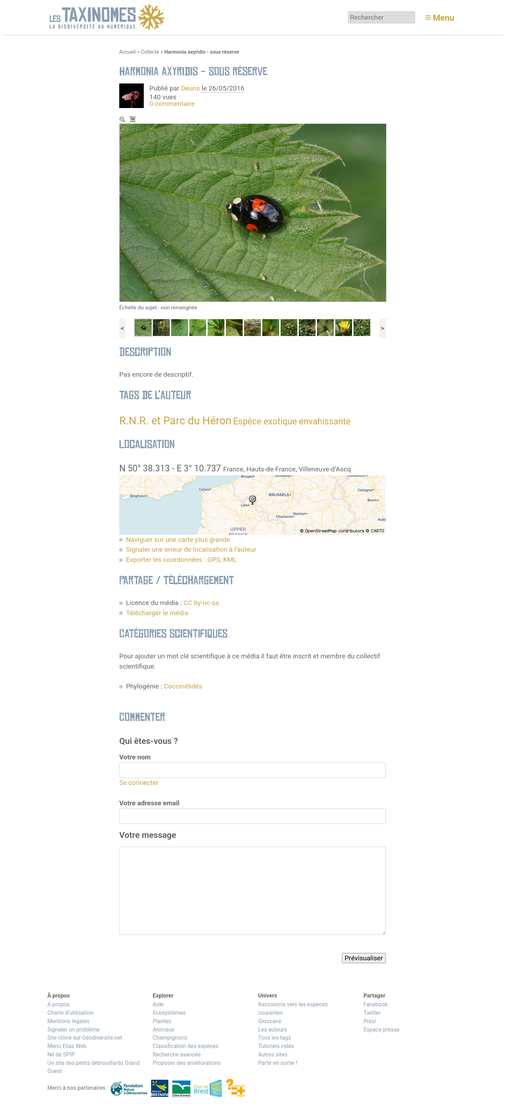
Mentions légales (68, 1021)
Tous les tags (274, 1037)
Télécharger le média (133, 119)
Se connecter (139, 783)
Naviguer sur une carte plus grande (178, 540)
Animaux (163, 1029)
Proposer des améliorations (187, 1063)
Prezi (369, 1021)
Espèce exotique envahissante (292, 421)
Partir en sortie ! (277, 1063)
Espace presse (381, 1029)
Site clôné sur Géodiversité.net (84, 1037)
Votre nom (135, 757)
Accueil (127, 52)
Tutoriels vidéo (276, 1046)
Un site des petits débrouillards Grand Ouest (93, 1067)
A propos (58, 1004)
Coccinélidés (183, 686)
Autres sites (273, 1054)
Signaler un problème (73, 1029)
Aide (158, 1004)
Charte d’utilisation (70, 1012)
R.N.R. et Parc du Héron (175, 420)
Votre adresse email (149, 803)
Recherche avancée (177, 1054)
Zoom (122, 119)
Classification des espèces (185, 1046)
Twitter (372, 1012)
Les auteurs (272, 1029)
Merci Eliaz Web (67, 1046)
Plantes (162, 1021)
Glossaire (269, 1021)
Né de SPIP (61, 1054)
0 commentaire (172, 104)
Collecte (150, 52)
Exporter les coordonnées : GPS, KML (181, 560)
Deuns (190, 88)
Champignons (170, 1037)
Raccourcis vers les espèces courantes (293, 1008)
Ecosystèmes (169, 1012)
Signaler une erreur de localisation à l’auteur (191, 549)
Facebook (375, 1004)
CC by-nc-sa (201, 603)
